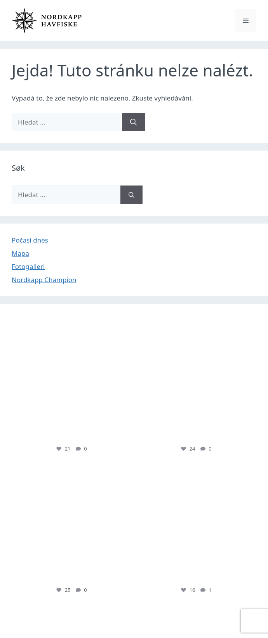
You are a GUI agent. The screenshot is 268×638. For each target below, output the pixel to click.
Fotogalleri (28, 266)
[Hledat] (133, 122)
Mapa (20, 253)
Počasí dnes (30, 240)
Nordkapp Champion (44, 279)
